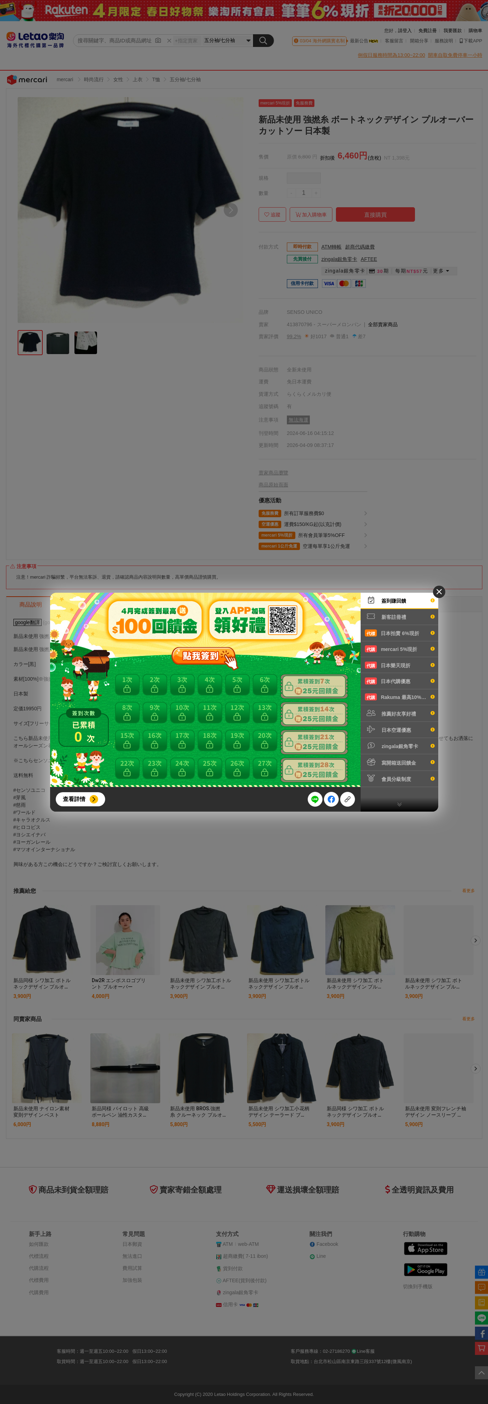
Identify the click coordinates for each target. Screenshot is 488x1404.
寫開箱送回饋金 (400, 762)
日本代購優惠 (400, 681)
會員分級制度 (400, 778)
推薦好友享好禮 (400, 713)
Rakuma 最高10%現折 (400, 696)
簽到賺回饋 (400, 600)
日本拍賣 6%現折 (400, 633)
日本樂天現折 (400, 665)
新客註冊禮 (400, 616)
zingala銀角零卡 (400, 745)
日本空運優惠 (400, 729)
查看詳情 (74, 799)
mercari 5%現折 (400, 648)
